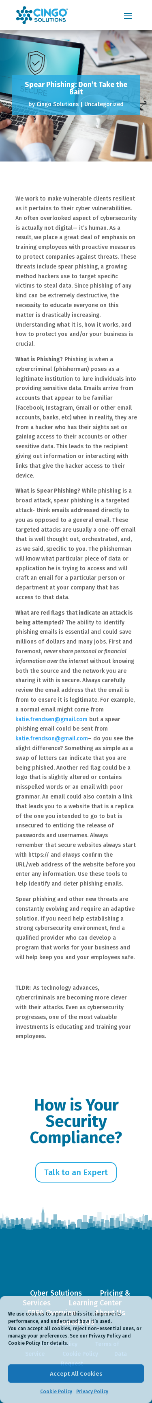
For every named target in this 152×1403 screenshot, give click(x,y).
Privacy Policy (92, 1391)
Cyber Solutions (56, 1293)
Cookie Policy (56, 1391)
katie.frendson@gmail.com (51, 738)
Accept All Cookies (76, 1373)
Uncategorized (104, 104)
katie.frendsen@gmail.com (51, 719)
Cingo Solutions (57, 104)
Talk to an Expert (76, 1172)
